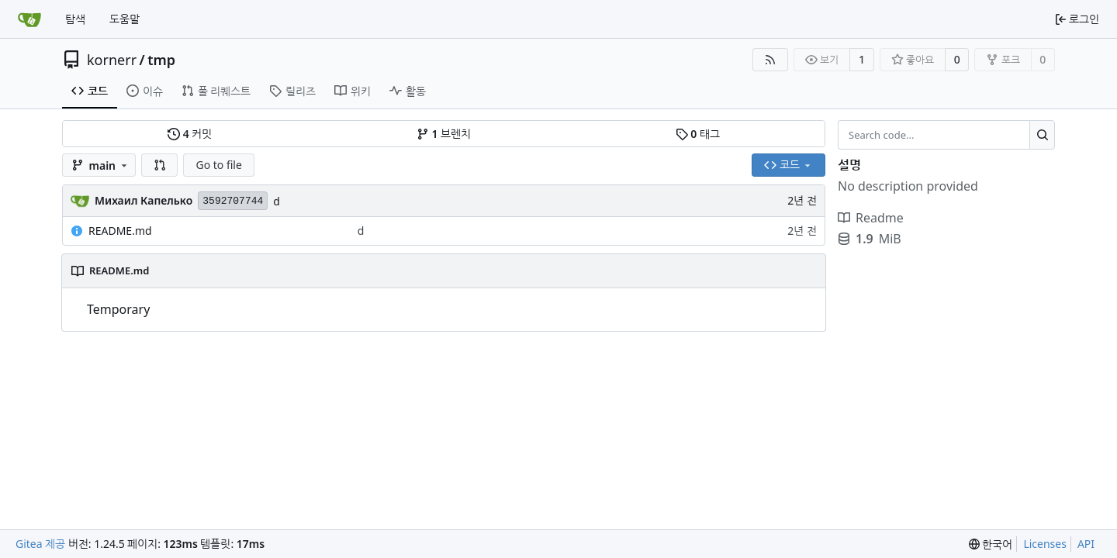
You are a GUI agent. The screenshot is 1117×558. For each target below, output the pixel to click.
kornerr (112, 59)
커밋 (190, 133)
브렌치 (444, 133)
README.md (120, 230)
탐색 (75, 19)
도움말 (124, 19)
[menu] (991, 544)
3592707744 (232, 201)
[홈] (29, 19)
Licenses (1045, 543)
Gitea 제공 (40, 543)
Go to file (218, 164)
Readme (871, 218)
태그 (698, 133)
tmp (161, 59)
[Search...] (1042, 135)
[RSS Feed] (770, 59)
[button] (159, 165)
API (1086, 543)
